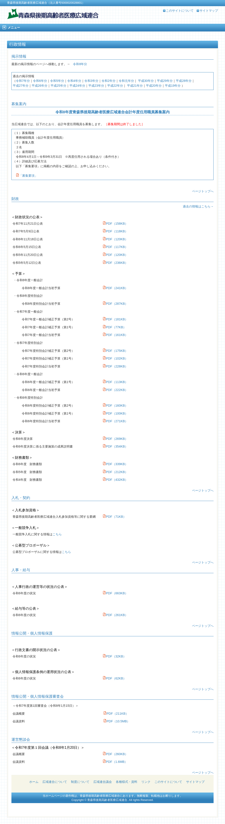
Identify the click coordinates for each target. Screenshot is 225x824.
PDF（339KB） (115, 464)
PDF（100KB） (115, 413)
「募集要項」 (27, 175)
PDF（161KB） (115, 335)
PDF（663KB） (115, 593)
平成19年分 (173, 85)
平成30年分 (146, 81)
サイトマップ (209, 10)
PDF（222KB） (115, 390)
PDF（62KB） (114, 678)
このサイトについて (180, 10)
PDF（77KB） (114, 327)
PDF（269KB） (115, 438)
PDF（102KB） (115, 358)
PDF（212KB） (115, 472)
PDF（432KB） (115, 479)
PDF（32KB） (114, 656)
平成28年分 (184, 81)
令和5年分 (57, 81)
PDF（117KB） (117, 247)
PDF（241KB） (115, 288)
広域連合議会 (102, 782)
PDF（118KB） (117, 231)
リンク (146, 782)
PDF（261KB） (115, 615)
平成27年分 (21, 85)
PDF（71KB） (114, 516)
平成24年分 (77, 85)
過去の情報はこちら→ (198, 206)
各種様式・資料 (126, 782)
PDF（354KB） (115, 446)
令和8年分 (80, 64)
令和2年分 (109, 81)
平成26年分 (39, 85)
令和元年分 (126, 81)
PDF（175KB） (115, 350)
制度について (80, 782)
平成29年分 (165, 81)
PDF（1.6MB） (115, 761)
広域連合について (54, 782)
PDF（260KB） (115, 754)
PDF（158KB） (117, 223)
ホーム (33, 782)
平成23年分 (96, 85)
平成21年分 (135, 85)
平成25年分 (58, 85)
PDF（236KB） (117, 262)
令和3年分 (91, 81)
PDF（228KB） (115, 366)
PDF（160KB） (115, 405)
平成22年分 (115, 85)
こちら (57, 534)
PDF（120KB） (117, 239)
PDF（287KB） (115, 303)
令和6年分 (40, 81)
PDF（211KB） (116, 713)
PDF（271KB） (115, 421)
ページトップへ (203, 191)
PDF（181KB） (115, 319)
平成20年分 (154, 85)
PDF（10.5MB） (116, 721)
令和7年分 (23, 81)
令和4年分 (74, 81)
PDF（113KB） (115, 382)
